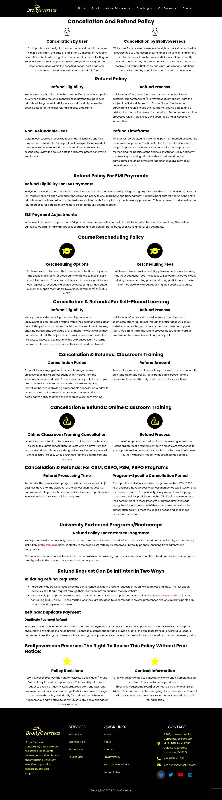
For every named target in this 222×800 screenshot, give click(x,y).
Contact (188, 8)
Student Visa (76, 749)
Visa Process (167, 8)
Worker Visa (76, 734)
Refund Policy (112, 772)
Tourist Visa (76, 757)
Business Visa (77, 742)
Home (82, 8)
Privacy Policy (112, 757)
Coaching (144, 8)
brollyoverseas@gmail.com (165, 595)
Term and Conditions (117, 764)
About (95, 8)
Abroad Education (118, 8)
